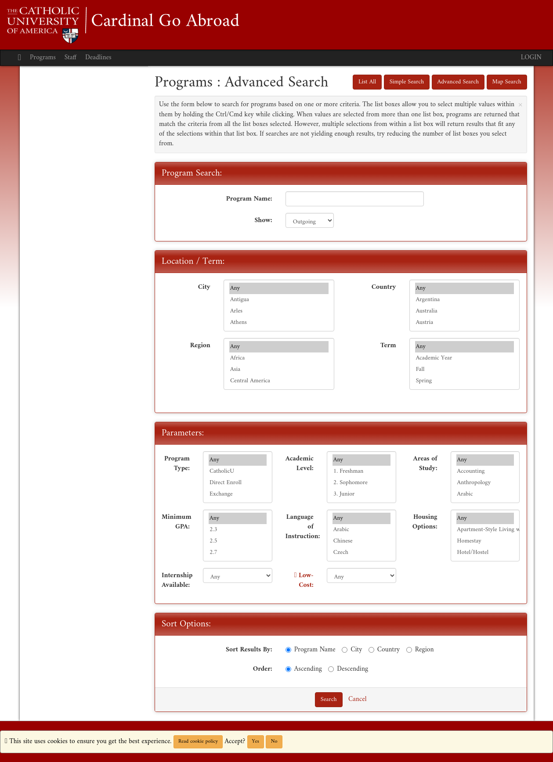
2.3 (238, 530)
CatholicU (238, 471)
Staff (70, 58)
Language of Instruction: (303, 526)
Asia (279, 369)
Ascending (304, 668)
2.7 (238, 552)
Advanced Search (458, 81)
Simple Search (407, 81)
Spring (464, 381)
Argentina (464, 300)
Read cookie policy (198, 741)
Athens (279, 322)
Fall (464, 369)
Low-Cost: (306, 580)
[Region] (409, 650)
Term (388, 345)
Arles (279, 311)
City (204, 286)
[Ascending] (288, 669)
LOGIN (531, 58)
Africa (279, 358)
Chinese (361, 541)
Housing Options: (424, 521)
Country (384, 286)
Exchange (238, 494)
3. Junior (361, 494)
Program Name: (249, 198)
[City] (344, 650)
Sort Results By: (249, 649)
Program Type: (177, 463)
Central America (279, 381)
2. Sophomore (361, 483)
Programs (43, 58)
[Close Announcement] (520, 104)
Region (200, 345)
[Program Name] (288, 650)
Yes (255, 741)
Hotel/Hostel (485, 552)
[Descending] (331, 669)
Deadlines (98, 58)
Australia (464, 311)
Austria (464, 322)
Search (329, 699)
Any (279, 288)
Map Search (506, 81)
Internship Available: (177, 580)
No (274, 741)
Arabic (485, 494)
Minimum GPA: (177, 521)
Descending (348, 668)
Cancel (357, 699)
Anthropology (485, 483)
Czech (361, 552)
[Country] (371, 650)
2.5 (238, 541)
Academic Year (464, 358)
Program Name (311, 649)
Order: (262, 668)
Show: (263, 220)
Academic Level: (300, 463)
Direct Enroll (238, 483)
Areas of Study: (425, 463)
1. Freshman (361, 471)
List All (367, 81)
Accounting (485, 471)
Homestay (485, 541)
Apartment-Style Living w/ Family (485, 530)
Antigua (279, 300)
